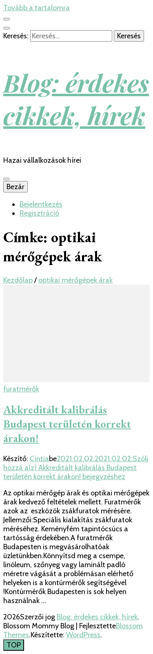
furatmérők (21, 388)
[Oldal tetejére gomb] (13, 645)
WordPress (83, 634)
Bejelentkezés (41, 204)
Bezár (15, 186)
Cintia (39, 458)
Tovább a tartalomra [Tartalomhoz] (36, 7)
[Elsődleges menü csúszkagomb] (6, 179)
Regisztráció (39, 213)
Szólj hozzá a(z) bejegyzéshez (75, 467)
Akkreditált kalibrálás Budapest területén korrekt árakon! (67, 423)
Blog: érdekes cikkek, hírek (76, 98)
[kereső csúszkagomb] (6, 28)
